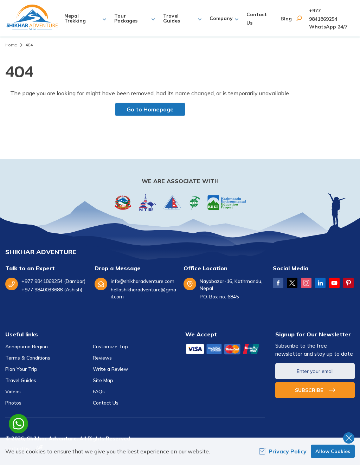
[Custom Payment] (225, 350)
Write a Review (110, 369)
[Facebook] (278, 283)
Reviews (102, 358)
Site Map (103, 380)
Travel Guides (20, 380)
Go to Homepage (150, 109)
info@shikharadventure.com (142, 281)
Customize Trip (110, 346)
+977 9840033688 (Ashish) (51, 289)
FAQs (99, 391)
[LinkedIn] (320, 283)
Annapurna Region (26, 346)
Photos (13, 403)
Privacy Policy (283, 451)
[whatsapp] (18, 423)
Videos (13, 391)
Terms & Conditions (27, 358)
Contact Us (105, 403)
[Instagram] (306, 283)
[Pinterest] (348, 283)
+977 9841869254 (323, 14)
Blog (286, 18)
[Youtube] (334, 283)
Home (11, 44)
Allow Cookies (332, 451)
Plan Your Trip (21, 369)
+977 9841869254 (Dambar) (53, 281)
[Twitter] (292, 283)
